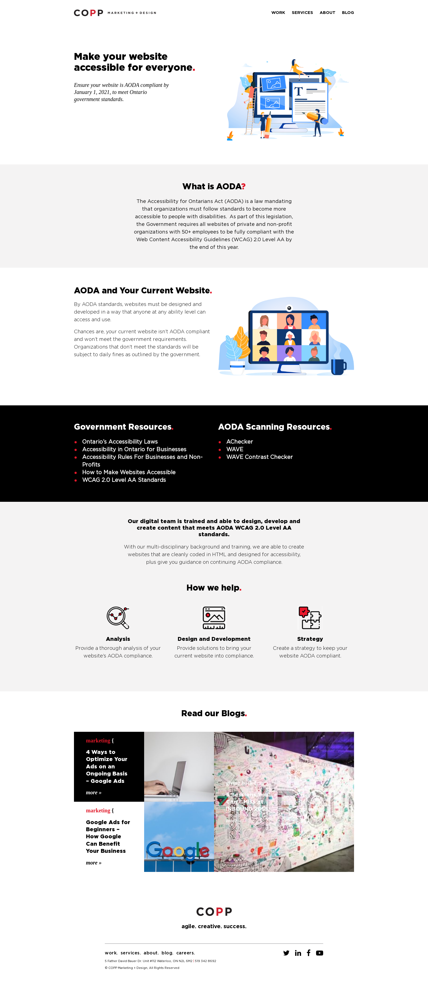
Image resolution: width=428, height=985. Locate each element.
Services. (131, 953)
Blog (348, 13)
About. (151, 953)
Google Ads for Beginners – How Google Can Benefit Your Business (108, 837)
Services (302, 13)
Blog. (168, 953)
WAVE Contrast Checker (259, 457)
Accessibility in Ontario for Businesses (134, 449)
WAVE (234, 449)
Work (278, 13)
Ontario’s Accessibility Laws (120, 442)
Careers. (185, 953)
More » (94, 792)
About (327, 13)
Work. (111, 953)
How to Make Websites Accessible (129, 472)
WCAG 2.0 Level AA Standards (124, 480)
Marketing (98, 741)
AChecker (239, 442)
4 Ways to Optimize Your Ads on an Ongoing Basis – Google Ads (106, 767)
